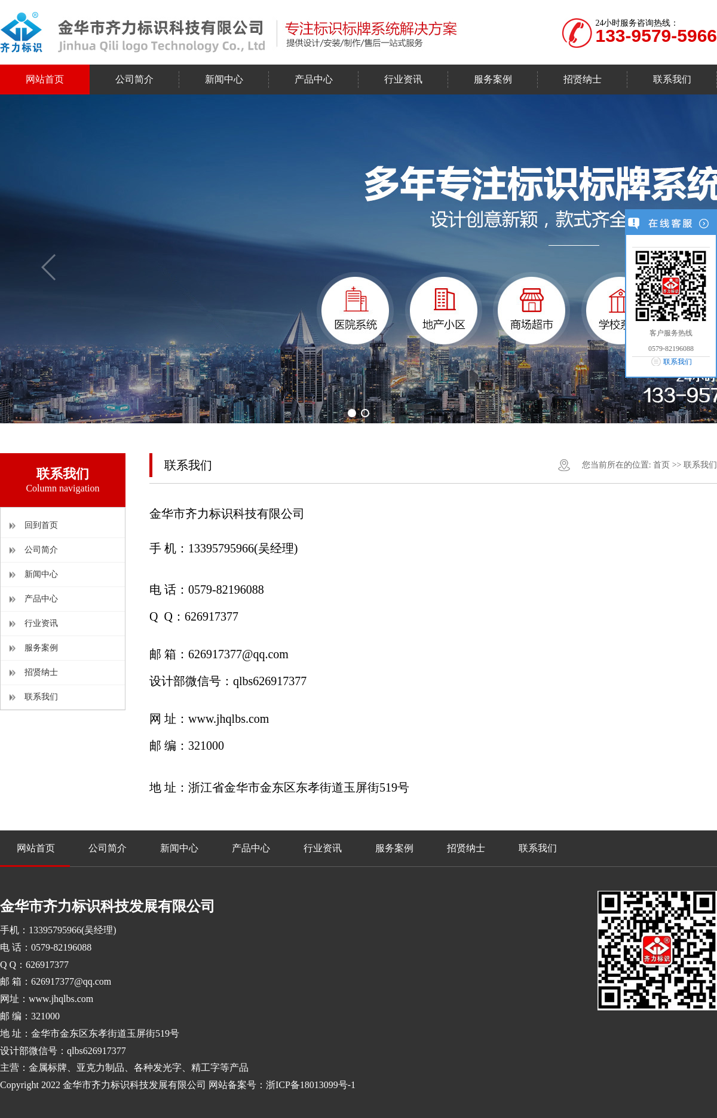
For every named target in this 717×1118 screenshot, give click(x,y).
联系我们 (41, 696)
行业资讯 (41, 623)
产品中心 (41, 598)
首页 (661, 464)
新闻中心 (41, 574)
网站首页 (36, 848)
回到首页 (41, 525)
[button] (352, 413)
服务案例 (41, 647)
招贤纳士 (41, 672)
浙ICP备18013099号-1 (311, 1085)
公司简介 (41, 549)
